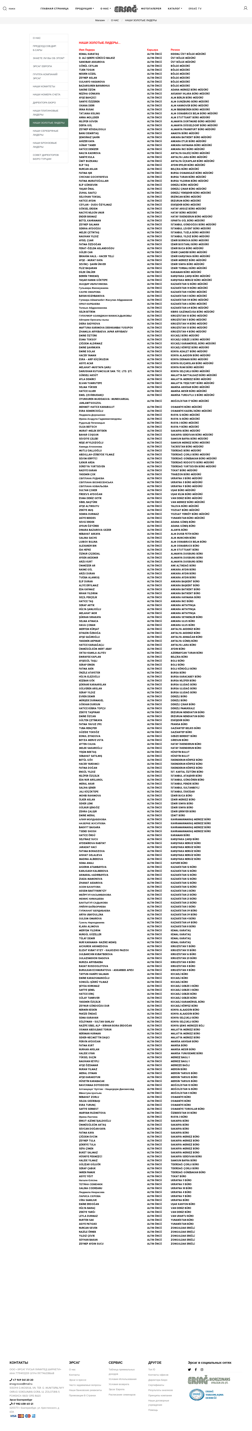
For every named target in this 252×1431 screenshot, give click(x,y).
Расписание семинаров (122, 1394)
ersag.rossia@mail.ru (21, 1383)
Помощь (153, 1410)
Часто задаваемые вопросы (85, 1385)
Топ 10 (151, 1369)
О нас (72, 1369)
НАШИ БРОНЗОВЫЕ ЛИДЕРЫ (45, 145)
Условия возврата (119, 1384)
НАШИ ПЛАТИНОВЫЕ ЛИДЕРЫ (45, 113)
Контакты (74, 1374)
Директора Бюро (157, 1379)
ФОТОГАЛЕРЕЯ (151, 8)
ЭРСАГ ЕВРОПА (42, 66)
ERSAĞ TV (195, 8)
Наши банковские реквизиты (85, 1390)
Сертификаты (156, 1385)
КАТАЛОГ (174, 8)
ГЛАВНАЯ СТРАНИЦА (55, 8)
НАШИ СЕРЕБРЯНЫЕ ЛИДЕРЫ (45, 133)
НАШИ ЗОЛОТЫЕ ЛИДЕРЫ (141, 20)
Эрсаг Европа (117, 1389)
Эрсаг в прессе (77, 1379)
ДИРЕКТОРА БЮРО (44, 103)
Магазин (100, 20)
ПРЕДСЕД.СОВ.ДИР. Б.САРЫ (45, 48)
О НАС (105, 8)
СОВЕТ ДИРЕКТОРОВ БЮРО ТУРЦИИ (46, 157)
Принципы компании (160, 1395)
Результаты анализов (160, 1390)
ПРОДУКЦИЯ (83, 8)
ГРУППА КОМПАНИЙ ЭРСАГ (45, 76)
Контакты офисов (158, 1374)
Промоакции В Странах (82, 1395)
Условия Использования (123, 1379)
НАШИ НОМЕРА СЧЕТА (46, 95)
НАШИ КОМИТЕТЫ (44, 86)
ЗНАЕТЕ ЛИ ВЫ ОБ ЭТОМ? (48, 58)
